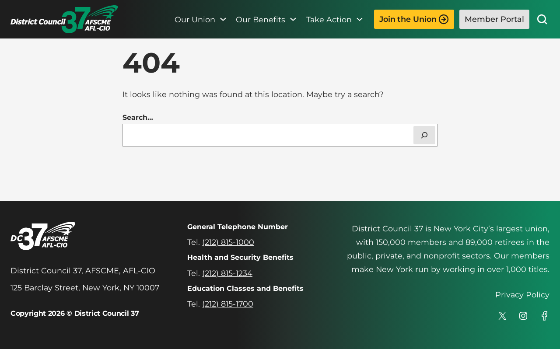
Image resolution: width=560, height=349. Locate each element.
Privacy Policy (522, 294)
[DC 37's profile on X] (502, 316)
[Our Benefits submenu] (293, 19)
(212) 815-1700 (227, 303)
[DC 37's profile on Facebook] (544, 316)
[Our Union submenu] (223, 19)
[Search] (424, 135)
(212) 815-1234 (227, 273)
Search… (137, 117)
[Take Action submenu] (360, 19)
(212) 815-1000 (228, 242)
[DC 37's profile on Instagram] (523, 316)
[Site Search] (542, 19)
